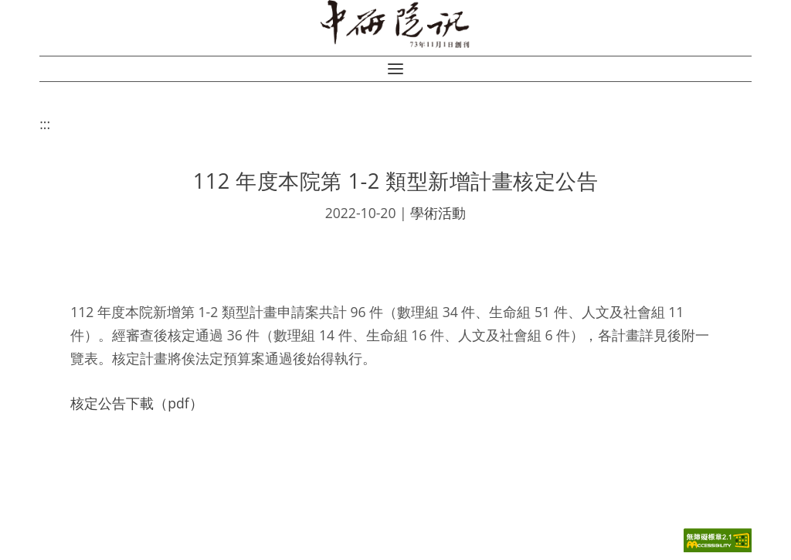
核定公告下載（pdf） (136, 403)
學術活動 (438, 212)
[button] (395, 68)
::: (44, 123)
